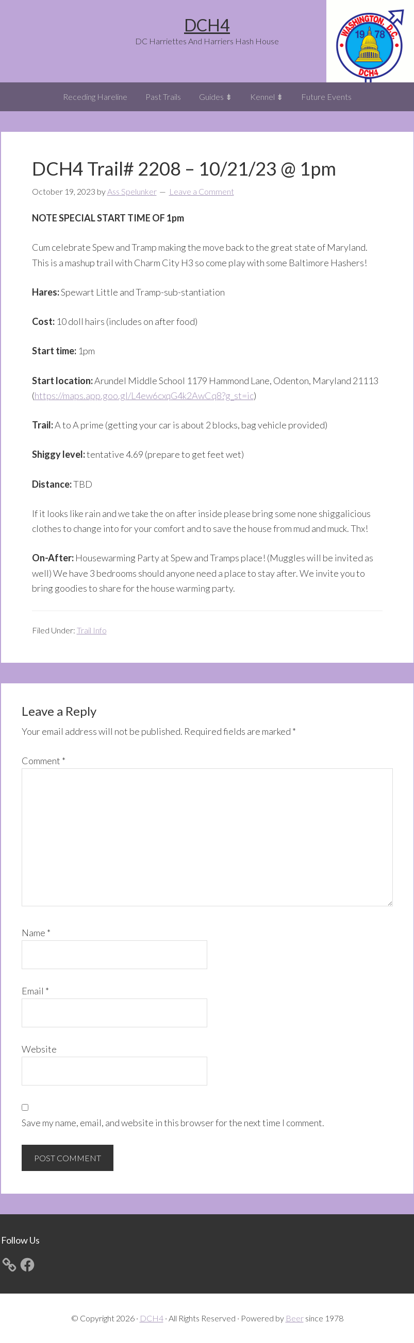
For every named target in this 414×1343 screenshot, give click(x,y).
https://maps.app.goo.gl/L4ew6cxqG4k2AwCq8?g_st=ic (144, 395)
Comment (43, 760)
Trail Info (92, 630)
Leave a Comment (201, 191)
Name (36, 932)
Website (39, 1049)
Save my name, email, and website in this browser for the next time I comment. (173, 1122)
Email (35, 990)
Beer (295, 1318)
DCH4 (207, 25)
